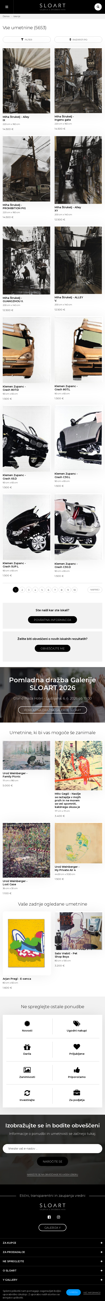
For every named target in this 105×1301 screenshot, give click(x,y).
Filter (26, 39)
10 (75, 589)
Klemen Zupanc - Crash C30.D (66, 565)
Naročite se (52, 1161)
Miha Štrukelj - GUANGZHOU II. (13, 299)
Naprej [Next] (94, 589)
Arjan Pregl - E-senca (17, 978)
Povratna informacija (52, 620)
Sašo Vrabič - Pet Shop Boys (66, 955)
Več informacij (91, 1292)
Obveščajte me (53, 648)
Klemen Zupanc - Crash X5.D (14, 477)
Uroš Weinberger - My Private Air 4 (67, 868)
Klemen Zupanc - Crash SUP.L (14, 565)
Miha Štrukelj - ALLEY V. (69, 299)
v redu (73, 1292)
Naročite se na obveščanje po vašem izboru (52, 1174)
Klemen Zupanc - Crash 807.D (14, 388)
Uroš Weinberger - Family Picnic (15, 775)
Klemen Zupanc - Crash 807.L (66, 388)
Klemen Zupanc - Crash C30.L (66, 475)
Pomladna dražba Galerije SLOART (52, 710)
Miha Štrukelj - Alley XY (68, 209)
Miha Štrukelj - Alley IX (16, 118)
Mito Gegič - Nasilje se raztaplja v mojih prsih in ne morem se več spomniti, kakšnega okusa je (68, 800)
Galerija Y (52, 1227)
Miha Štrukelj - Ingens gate (64, 118)
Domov (6, 16)
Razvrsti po (78, 39)
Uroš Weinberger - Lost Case (15, 882)
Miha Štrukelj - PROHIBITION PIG (14, 206)
